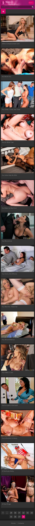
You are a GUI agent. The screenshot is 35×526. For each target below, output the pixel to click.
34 (32, 513)
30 (15, 513)
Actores (13, 523)
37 (19, 517)
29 (11, 513)
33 (27, 513)
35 (11, 517)
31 (19, 513)
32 (23, 513)
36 (15, 517)
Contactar (21, 523)
